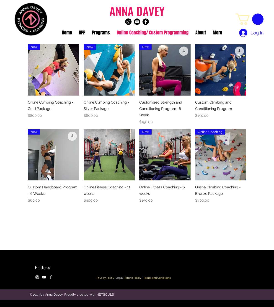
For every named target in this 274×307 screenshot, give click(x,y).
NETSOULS (105, 294)
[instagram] (128, 21)
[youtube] (137, 21)
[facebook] (145, 21)
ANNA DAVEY (137, 10)
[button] (249, 19)
